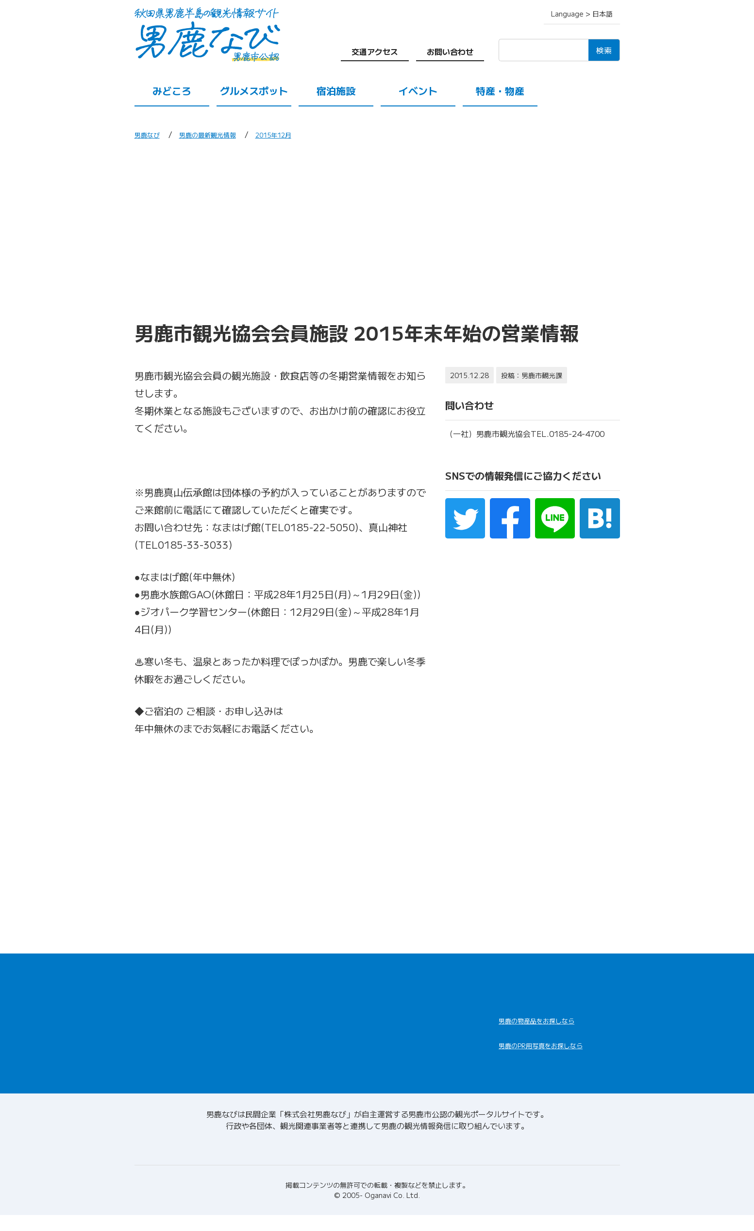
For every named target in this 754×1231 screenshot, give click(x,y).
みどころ (171, 91)
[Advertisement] (377, 230)
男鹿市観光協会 (217, 728)
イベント (418, 91)
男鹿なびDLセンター (553, 1064)
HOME (147, 981)
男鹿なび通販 (536, 1026)
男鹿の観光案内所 (412, 1019)
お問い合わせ (450, 51)
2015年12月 (296, 134)
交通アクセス (375, 51)
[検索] (543, 50)
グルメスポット (254, 91)
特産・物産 (500, 91)
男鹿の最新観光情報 (220, 134)
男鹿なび (150, 134)
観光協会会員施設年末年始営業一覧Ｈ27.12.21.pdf (248, 460)
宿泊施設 (336, 91)
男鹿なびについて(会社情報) (377, 1160)
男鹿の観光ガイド (412, 1043)
